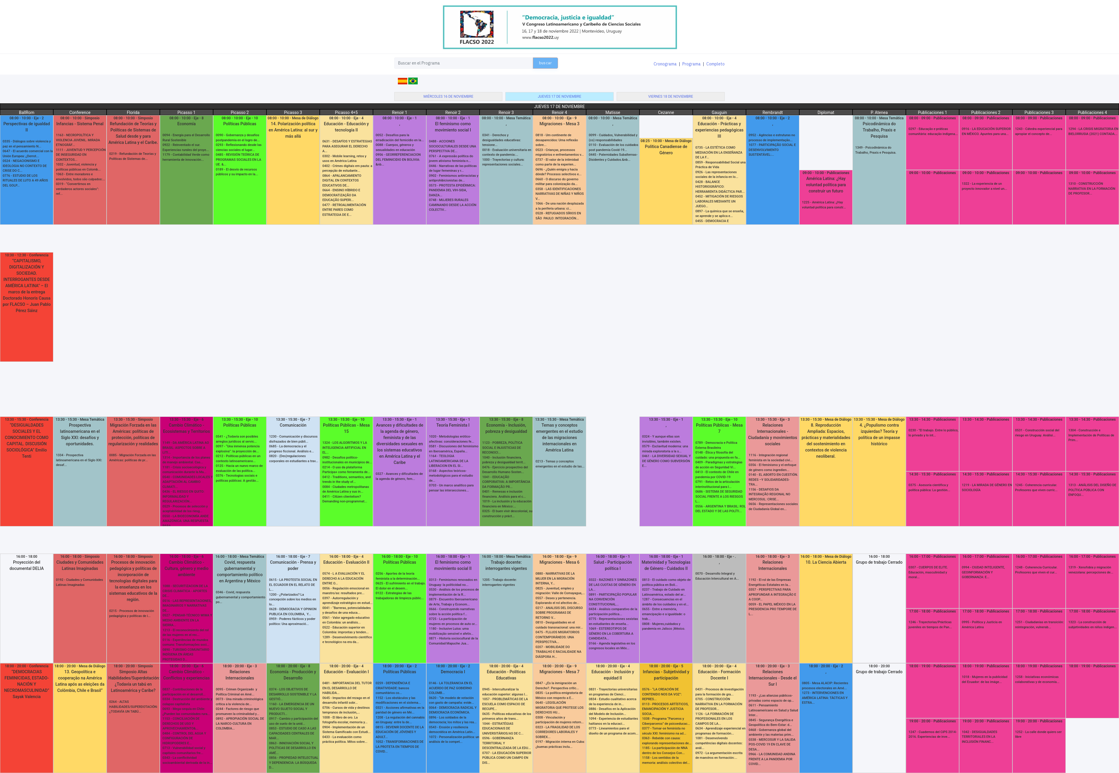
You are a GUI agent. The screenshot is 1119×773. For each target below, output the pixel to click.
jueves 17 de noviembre (559, 96)
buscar (545, 62)
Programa (691, 64)
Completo (715, 64)
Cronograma (665, 64)
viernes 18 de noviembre (670, 96)
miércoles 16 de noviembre (448, 96)
